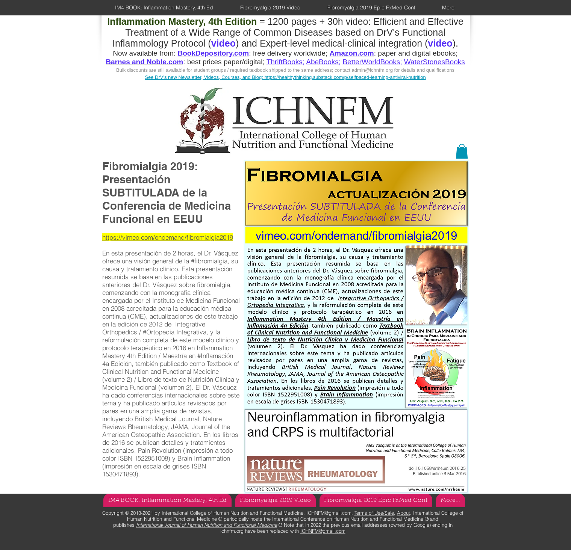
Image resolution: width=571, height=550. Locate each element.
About (403, 513)
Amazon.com (352, 53)
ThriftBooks (285, 62)
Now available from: (145, 53)
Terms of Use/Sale (374, 513)
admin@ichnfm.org (372, 70)
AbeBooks (322, 62)
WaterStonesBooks (434, 62)
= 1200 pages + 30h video (237, 21)
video (440, 43)
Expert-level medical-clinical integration (341, 43)
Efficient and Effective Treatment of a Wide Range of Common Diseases (294, 27)
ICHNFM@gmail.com (328, 513)
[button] (462, 151)
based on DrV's (367, 32)
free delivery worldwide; (291, 53)
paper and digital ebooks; (417, 53)
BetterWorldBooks (371, 62)
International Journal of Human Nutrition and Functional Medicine (206, 525)
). (455, 43)
